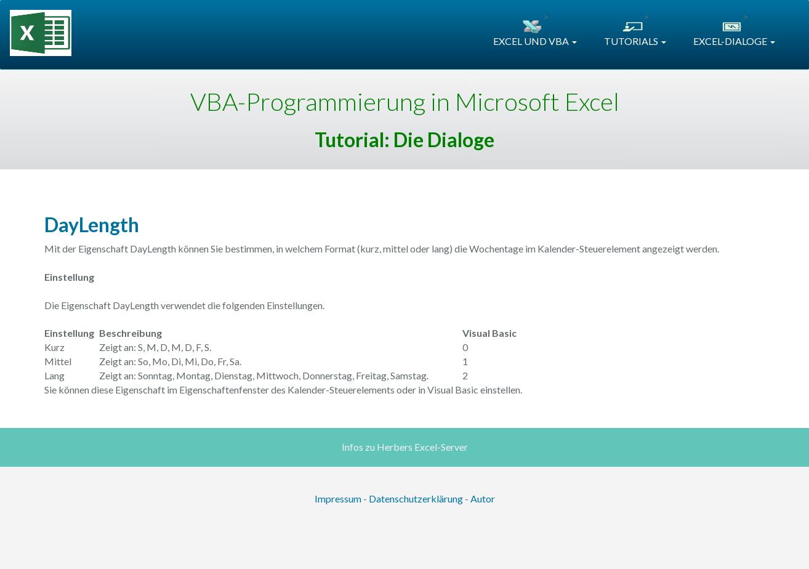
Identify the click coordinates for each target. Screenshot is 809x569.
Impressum (338, 498)
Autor (482, 498)
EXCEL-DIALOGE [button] (734, 41)
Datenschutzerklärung (416, 498)
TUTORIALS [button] (635, 41)
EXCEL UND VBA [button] (535, 41)
